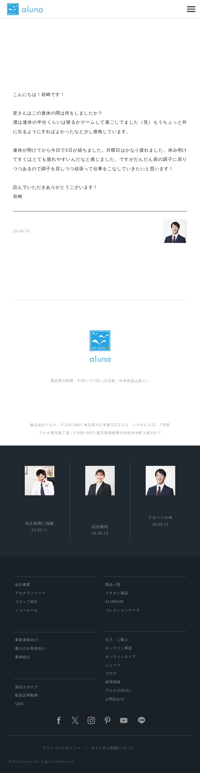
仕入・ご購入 (116, 639)
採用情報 (113, 681)
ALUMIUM (114, 601)
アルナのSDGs (118, 690)
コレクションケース (122, 610)
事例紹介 (22, 656)
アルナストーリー (30, 592)
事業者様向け (26, 639)
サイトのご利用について (112, 747)
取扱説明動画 (26, 695)
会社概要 (22, 584)
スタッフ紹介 (26, 601)
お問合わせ (114, 698)
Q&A (19, 703)
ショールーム (26, 610)
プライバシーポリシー (61, 747)
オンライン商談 (118, 647)
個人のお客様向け (30, 648)
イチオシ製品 (116, 592)
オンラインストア (120, 656)
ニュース (113, 665)
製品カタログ (26, 686)
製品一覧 (113, 584)
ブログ (111, 673)
